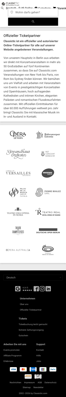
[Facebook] (17, 288)
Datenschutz (50, 382)
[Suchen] (33, 22)
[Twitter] (42, 290)
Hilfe (38, 355)
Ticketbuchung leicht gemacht (33, 324)
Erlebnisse (8, 361)
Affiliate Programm (13, 355)
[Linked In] (48, 290)
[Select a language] (33, 278)
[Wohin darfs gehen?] (33, 11)
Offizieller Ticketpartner (31, 310)
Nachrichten (15, 382)
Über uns (24, 304)
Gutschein (23, 335)
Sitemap (27, 387)
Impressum (29, 382)
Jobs (38, 361)
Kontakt (40, 350)
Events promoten (12, 350)
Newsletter (38, 387)
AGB (40, 382)
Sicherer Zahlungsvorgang (31, 330)
